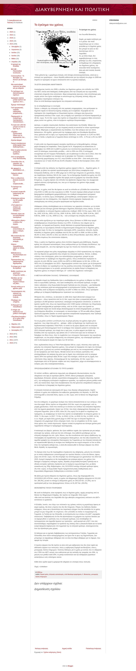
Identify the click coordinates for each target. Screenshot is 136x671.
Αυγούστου (15, 49)
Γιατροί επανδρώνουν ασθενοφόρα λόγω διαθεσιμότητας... (18, 145)
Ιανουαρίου (15, 330)
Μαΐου (13, 59)
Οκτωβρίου (15, 47)
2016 (11, 38)
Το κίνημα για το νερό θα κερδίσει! (18, 267)
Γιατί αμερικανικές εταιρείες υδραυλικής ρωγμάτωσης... (17, 110)
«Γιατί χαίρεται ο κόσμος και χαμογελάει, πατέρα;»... (16, 207)
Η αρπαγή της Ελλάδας (16, 65)
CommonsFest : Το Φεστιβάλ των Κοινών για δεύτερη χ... (18, 78)
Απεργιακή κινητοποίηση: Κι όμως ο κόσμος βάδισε (17, 230)
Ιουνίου (14, 56)
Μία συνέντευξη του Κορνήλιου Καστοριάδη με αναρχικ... (17, 238)
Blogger (70, 666)
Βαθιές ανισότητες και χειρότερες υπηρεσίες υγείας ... (19, 273)
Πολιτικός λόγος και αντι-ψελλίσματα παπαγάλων (17, 215)
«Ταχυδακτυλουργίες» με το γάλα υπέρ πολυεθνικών (18, 318)
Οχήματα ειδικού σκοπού (16, 174)
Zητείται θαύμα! (16, 140)
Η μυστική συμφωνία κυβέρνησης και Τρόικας (18, 193)
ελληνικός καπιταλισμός (56, 574)
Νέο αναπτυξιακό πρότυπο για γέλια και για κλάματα (18, 86)
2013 (11, 334)
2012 (11, 337)
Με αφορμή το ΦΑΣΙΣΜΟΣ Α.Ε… (18, 169)
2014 (11, 44)
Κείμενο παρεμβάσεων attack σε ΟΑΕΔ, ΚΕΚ (17, 247)
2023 (11, 32)
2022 (11, 35)
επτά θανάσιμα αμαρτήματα (72, 574)
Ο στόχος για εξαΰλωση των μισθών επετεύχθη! (18, 311)
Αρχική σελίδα (67, 648)
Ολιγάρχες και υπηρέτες (16, 301)
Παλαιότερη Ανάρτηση (93, 648)
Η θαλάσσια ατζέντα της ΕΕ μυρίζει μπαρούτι (18, 200)
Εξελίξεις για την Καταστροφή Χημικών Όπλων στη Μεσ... (17, 280)
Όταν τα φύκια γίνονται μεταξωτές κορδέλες (19, 152)
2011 (11, 340)
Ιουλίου (14, 52)
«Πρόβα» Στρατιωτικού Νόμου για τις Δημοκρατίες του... (18, 134)
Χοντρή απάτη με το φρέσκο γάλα (18, 287)
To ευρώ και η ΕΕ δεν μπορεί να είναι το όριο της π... (18, 127)
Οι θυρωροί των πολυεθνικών (16, 306)
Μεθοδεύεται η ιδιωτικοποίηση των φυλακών (18, 255)
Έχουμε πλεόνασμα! (18, 105)
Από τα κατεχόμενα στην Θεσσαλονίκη (18, 157)
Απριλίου (14, 62)
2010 (11, 343)
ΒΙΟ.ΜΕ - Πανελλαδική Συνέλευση (16, 71)
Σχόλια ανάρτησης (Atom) (52, 652)
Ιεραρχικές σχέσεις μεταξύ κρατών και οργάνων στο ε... (18, 100)
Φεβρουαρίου (16, 327)
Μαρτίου (14, 324)
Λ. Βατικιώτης (86, 574)
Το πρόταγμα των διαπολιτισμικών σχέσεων (17, 93)
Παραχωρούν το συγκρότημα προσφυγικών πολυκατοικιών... (17, 119)
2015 (11, 41)
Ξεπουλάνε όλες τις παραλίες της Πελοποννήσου (17, 163)
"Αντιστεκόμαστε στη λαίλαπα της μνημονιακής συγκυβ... (18, 294)
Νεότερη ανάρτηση (41, 648)
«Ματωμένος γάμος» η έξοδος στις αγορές (18, 222)
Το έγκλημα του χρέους (48, 24)
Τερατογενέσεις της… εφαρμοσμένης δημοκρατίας (18, 261)
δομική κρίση (44, 574)
